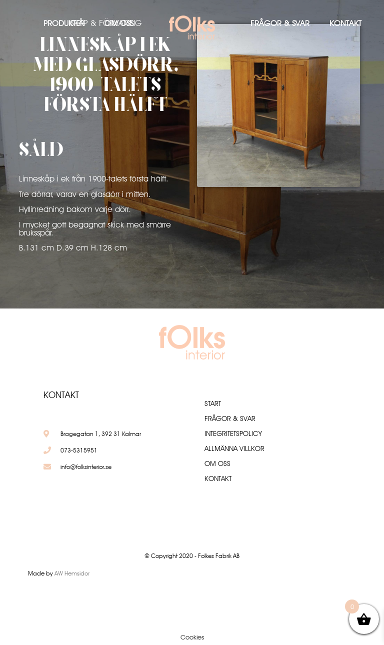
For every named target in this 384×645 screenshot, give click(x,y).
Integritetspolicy (233, 434)
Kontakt (346, 23)
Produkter (64, 23)
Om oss (119, 23)
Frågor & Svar (280, 23)
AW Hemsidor (72, 573)
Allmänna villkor (234, 448)
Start (212, 404)
